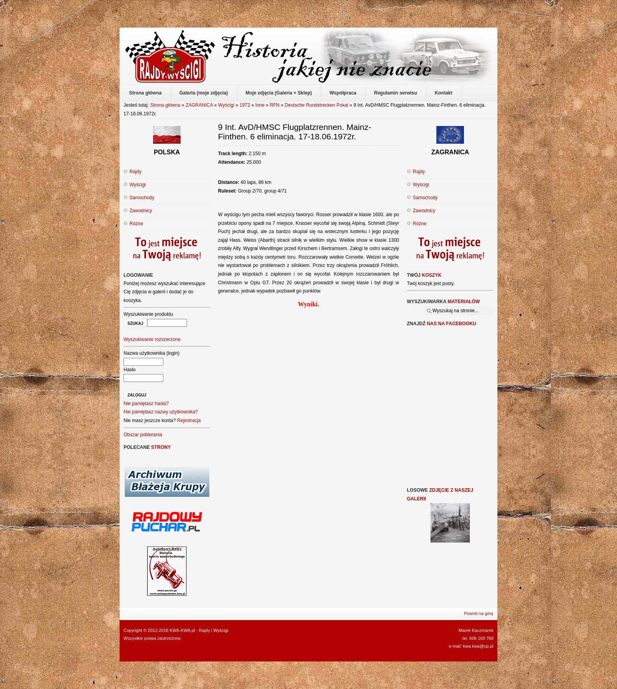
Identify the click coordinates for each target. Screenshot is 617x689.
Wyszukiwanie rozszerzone (152, 339)
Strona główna (165, 105)
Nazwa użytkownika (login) (151, 353)
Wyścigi (226, 105)
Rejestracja (189, 420)
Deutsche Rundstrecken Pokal (316, 105)
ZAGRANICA (198, 105)
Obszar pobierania (143, 434)
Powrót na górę (478, 613)
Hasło (130, 369)
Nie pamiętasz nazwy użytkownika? (161, 412)
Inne (259, 105)
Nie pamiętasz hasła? (146, 403)
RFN (275, 105)
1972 (245, 105)
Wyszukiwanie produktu (148, 314)
